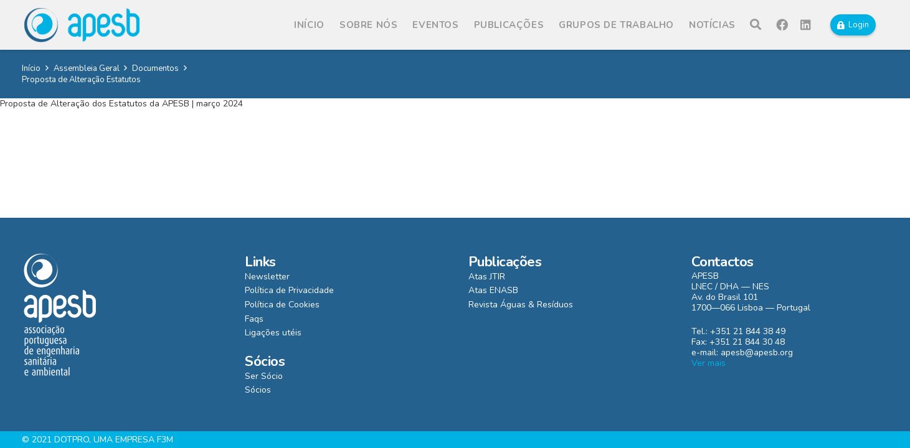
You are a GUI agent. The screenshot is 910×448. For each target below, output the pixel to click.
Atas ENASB (493, 290)
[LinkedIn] (806, 25)
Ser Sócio (264, 376)
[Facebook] (782, 25)
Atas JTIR (486, 276)
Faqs (254, 319)
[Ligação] (82, 24)
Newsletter (267, 276)
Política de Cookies (282, 304)
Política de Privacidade (289, 290)
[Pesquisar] (755, 24)
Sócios (258, 390)
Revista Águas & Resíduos (520, 304)
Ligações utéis (273, 332)
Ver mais (708, 363)
